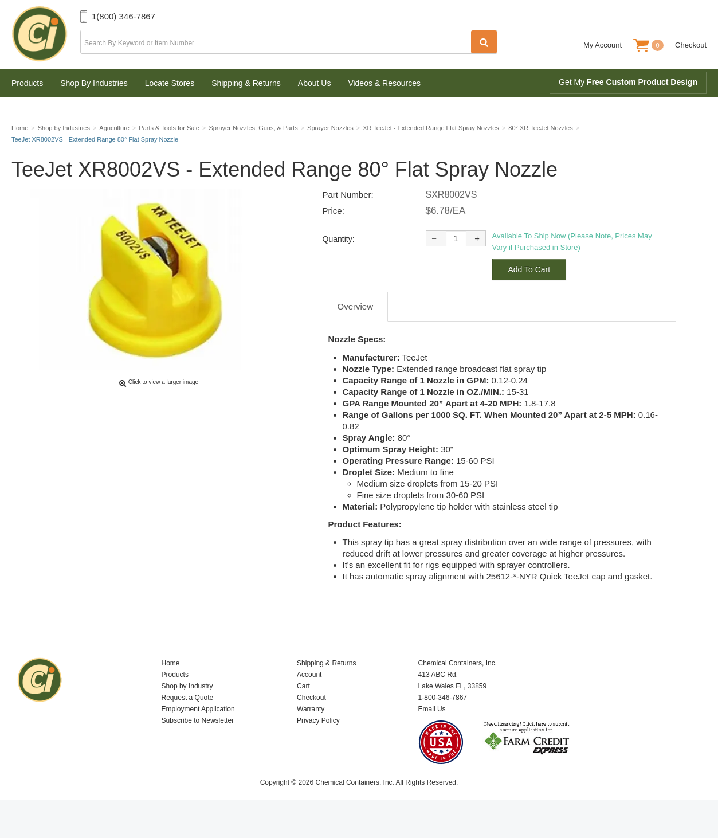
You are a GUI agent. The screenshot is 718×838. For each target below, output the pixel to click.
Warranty (310, 736)
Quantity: (339, 266)
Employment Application (198, 736)
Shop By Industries (94, 83)
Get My (628, 82)
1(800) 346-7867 (123, 16)
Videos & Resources (384, 83)
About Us (314, 83)
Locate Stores (169, 83)
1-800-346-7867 (442, 724)
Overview (356, 333)
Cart (303, 713)
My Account (602, 45)
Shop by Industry (187, 713)
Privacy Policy (318, 747)
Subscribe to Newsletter (198, 747)
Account (309, 702)
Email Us (432, 736)
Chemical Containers (45, 34)
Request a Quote (188, 724)
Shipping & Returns (246, 83)
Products (27, 83)
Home (171, 690)
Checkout (691, 45)
